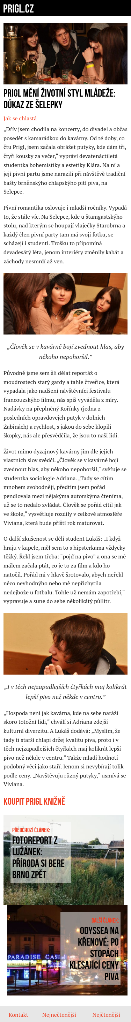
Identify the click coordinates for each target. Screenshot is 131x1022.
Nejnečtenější (59, 1015)
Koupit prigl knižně (34, 801)
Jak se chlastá (20, 118)
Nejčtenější (106, 1015)
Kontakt (18, 1015)
